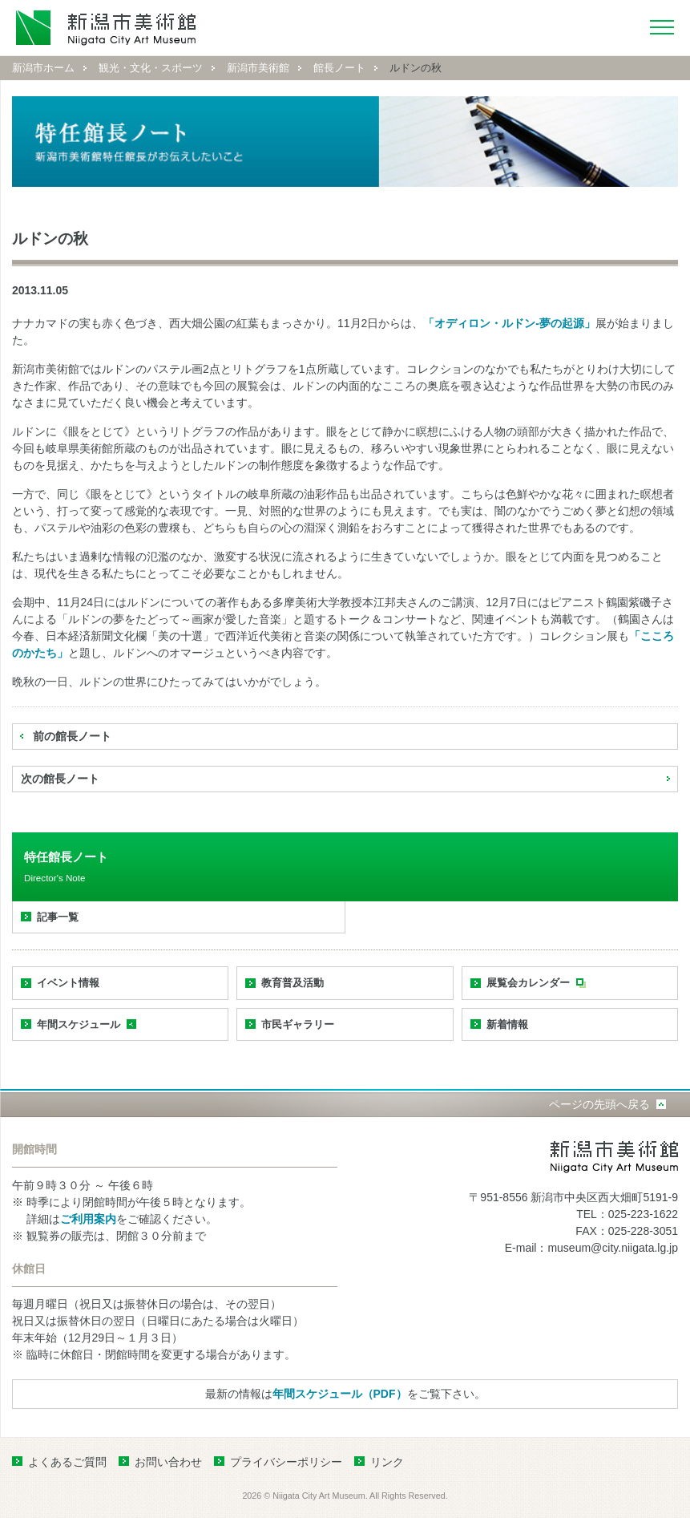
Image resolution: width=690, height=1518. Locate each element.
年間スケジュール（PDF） (339, 1393)
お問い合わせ (168, 1461)
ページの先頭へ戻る (599, 1104)
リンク (387, 1461)
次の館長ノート (60, 778)
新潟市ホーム (43, 68)
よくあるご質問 (67, 1461)
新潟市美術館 (258, 68)
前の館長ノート (72, 736)
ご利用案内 (88, 1218)
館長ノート (339, 68)
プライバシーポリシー (286, 1461)
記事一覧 (58, 917)
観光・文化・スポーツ (151, 68)
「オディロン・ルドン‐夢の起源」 (509, 323)
